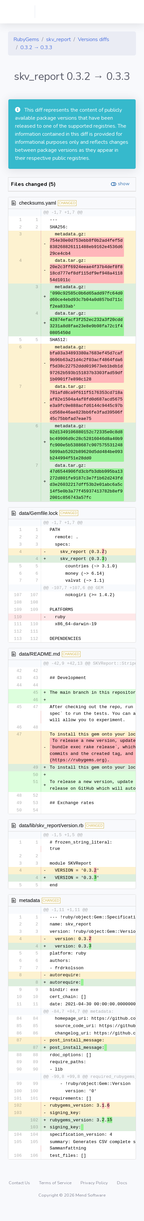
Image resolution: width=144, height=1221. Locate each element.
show (124, 184)
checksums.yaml (37, 203)
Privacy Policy (95, 1196)
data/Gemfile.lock (38, 513)
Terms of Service (56, 1196)
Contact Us (20, 1196)
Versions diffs (93, 39)
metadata (29, 907)
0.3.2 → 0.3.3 (36, 47)
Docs (122, 1196)
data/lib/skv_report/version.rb (51, 831)
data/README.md (39, 657)
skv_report (58, 39)
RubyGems (26, 39)
